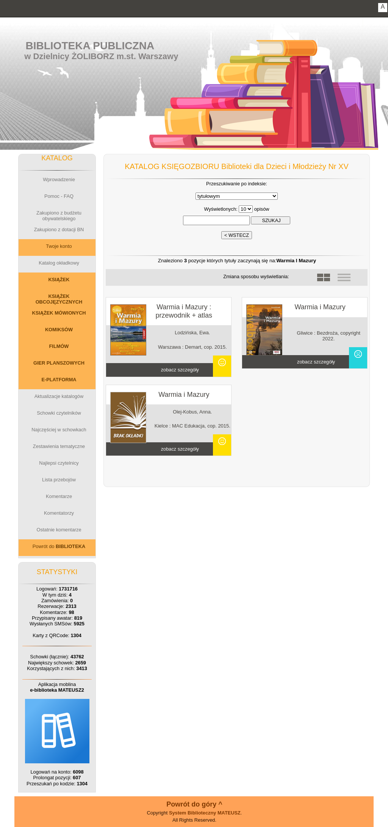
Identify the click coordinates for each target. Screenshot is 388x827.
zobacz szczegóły (180, 370)
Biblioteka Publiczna (90, 46)
